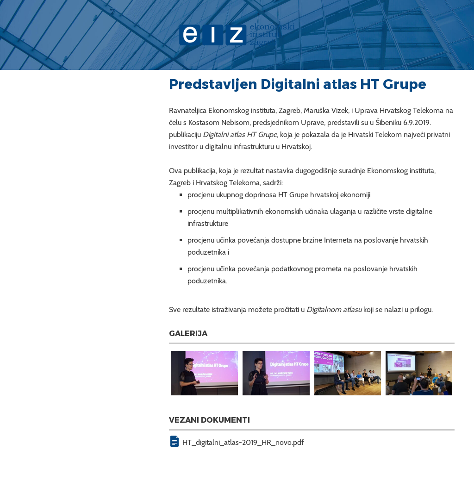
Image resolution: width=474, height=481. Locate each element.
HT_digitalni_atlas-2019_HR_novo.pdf (243, 442)
